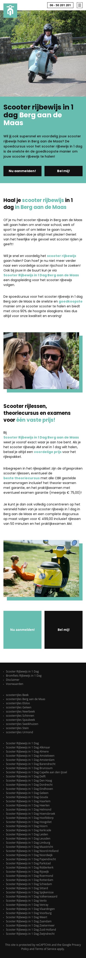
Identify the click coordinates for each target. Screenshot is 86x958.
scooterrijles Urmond (19, 732)
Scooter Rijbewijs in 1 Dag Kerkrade (28, 830)
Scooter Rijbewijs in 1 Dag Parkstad (28, 863)
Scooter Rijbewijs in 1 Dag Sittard (27, 888)
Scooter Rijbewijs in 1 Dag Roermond (29, 876)
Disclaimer (12, 680)
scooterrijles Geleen (18, 707)
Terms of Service (45, 949)
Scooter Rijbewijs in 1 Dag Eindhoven (29, 789)
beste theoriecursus (21, 478)
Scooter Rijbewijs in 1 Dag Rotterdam (29, 880)
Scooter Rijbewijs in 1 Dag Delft (26, 776)
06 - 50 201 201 (60, 5)
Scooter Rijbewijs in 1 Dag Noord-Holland (32, 851)
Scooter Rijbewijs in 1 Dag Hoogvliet (29, 822)
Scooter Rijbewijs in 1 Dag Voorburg (29, 913)
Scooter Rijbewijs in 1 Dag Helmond (28, 809)
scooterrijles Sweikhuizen (22, 724)
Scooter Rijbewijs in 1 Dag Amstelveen (30, 756)
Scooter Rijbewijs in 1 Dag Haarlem (28, 801)
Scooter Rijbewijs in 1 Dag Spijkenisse (30, 892)
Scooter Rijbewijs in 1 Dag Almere (27, 751)
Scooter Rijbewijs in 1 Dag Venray (27, 905)
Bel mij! (63, 171)
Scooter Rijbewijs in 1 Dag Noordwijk (29, 855)
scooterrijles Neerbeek (20, 711)
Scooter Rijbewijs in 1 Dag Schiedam (29, 884)
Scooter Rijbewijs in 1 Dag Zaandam (29, 921)
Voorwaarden (14, 684)
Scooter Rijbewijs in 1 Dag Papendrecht (31, 859)
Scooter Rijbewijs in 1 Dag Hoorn (27, 826)
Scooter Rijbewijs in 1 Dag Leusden (28, 838)
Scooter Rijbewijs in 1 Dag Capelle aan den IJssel (36, 772)
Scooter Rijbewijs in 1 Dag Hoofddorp (30, 818)
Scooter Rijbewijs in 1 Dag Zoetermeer (30, 925)
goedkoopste (71, 301)
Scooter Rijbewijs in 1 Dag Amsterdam (30, 760)
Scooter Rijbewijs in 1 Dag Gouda (27, 797)
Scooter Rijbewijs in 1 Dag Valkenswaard (31, 896)
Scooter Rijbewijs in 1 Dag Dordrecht (29, 785)
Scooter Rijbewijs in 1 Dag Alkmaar (28, 747)
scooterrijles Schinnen (20, 716)
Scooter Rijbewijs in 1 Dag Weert (26, 917)
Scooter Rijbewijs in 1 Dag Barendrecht (30, 764)
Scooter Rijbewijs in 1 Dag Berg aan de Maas (41, 275)
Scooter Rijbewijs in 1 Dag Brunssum (29, 768)
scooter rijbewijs (61, 256)
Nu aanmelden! (22, 171)
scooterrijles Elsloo (18, 703)
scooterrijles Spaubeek (20, 720)
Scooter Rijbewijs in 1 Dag (22, 671)
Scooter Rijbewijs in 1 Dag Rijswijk (27, 872)
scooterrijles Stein (17, 728)
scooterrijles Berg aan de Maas (25, 699)
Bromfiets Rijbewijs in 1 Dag (24, 676)
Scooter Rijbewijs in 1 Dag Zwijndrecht (30, 934)
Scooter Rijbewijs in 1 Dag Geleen (27, 793)
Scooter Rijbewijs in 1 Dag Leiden (27, 834)
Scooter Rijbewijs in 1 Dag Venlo (26, 901)
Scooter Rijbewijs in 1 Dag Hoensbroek (30, 814)
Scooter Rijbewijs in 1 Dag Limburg (28, 843)
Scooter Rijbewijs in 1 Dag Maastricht (29, 847)
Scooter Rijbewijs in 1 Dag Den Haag (29, 780)
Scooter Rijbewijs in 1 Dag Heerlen (28, 805)
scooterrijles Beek (17, 695)
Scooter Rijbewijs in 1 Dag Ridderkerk (29, 867)
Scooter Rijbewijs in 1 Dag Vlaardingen (30, 909)
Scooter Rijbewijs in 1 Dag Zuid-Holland (31, 930)
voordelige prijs (47, 452)
